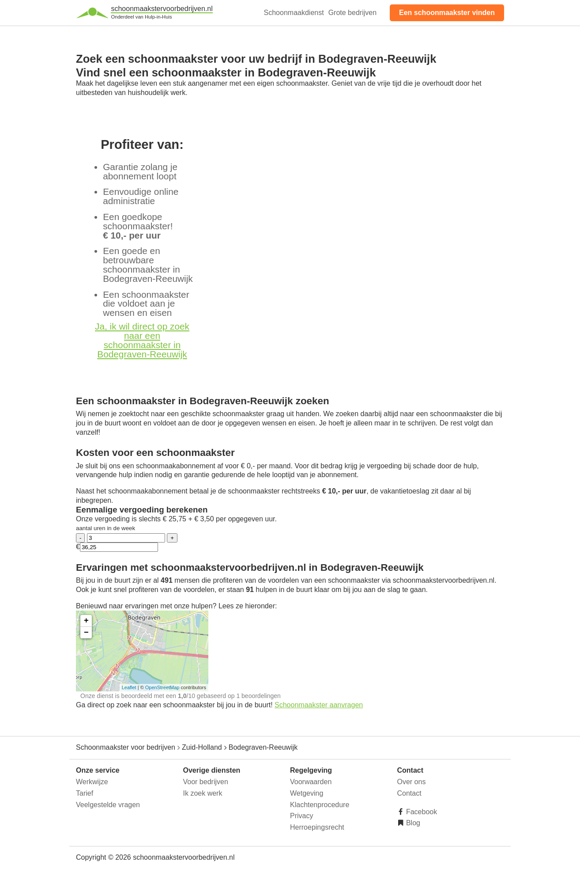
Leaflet (129, 687)
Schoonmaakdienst (294, 12)
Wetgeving (306, 793)
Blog (412, 823)
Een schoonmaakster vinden (447, 12)
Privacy (301, 816)
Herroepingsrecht (317, 827)
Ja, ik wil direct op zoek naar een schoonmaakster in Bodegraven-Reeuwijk (142, 340)
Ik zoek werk (202, 793)
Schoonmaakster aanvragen (319, 705)
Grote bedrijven (352, 12)
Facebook (420, 812)
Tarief (84, 793)
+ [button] (86, 620)
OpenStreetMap (162, 687)
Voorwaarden (310, 782)
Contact (409, 793)
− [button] (86, 632)
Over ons (411, 782)
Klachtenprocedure (319, 804)
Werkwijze (92, 782)
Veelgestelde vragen (108, 804)
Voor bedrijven (205, 782)
